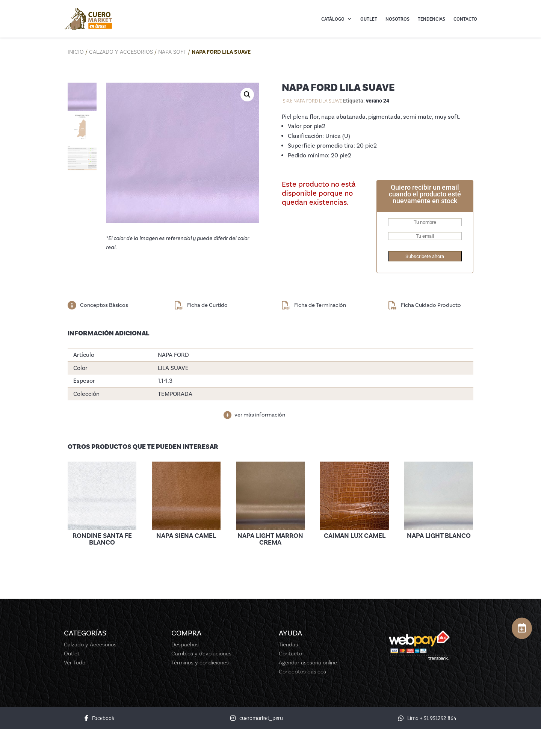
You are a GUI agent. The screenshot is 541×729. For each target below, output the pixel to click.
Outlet (368, 18)
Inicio (76, 51)
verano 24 (377, 101)
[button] (247, 94)
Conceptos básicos (302, 671)
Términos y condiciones (200, 662)
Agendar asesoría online (308, 662)
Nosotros (397, 18)
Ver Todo (74, 662)
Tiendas (288, 644)
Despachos (185, 644)
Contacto (465, 18)
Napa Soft (172, 51)
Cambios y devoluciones (201, 653)
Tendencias (431, 18)
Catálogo (333, 18)
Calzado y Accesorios (121, 51)
